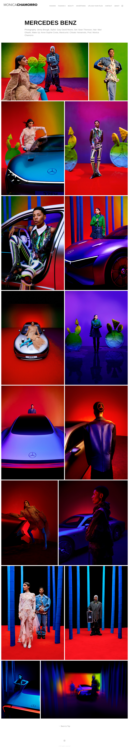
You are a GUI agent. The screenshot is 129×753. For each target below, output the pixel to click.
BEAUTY (71, 6)
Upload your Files (95, 6)
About (116, 6)
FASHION (52, 6)
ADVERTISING (81, 6)
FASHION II (61, 6)
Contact (108, 6)
